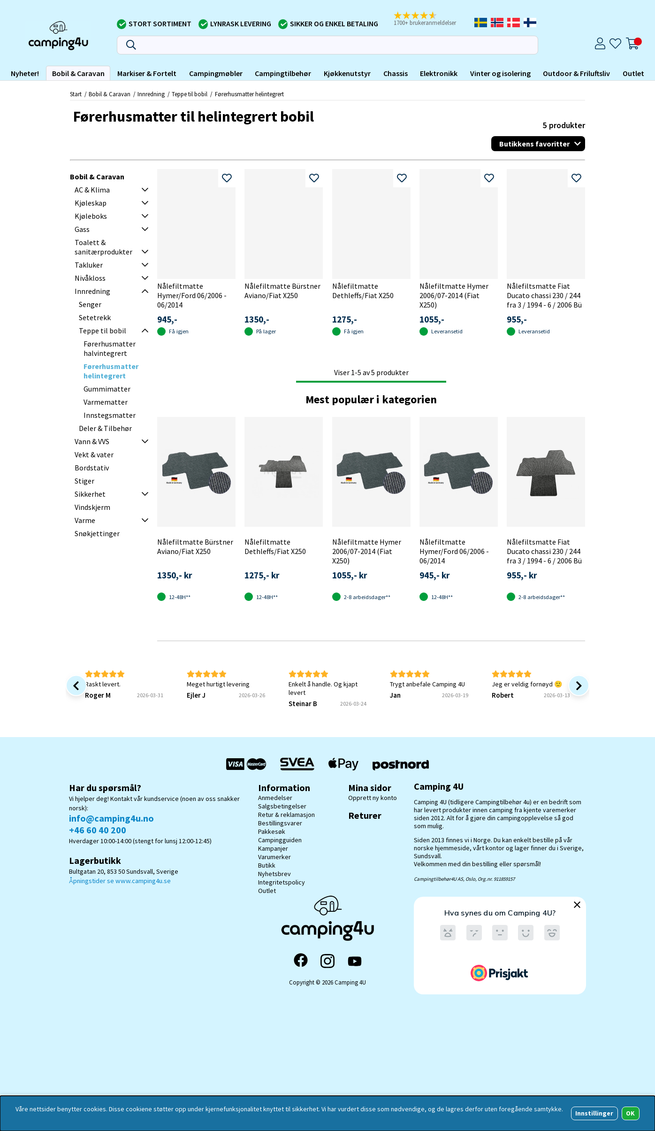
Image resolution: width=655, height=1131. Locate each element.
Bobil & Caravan (78, 73)
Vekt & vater (94, 454)
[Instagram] (327, 961)
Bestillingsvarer (280, 823)
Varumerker (274, 857)
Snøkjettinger (97, 533)
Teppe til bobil (190, 94)
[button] (429, 19)
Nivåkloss (90, 278)
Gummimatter (107, 388)
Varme (85, 520)
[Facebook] (301, 961)
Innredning (151, 94)
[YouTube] (355, 961)
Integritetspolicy (281, 882)
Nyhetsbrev (274, 873)
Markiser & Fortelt (146, 73)
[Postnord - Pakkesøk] (401, 764)
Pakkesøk (271, 831)
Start (76, 94)
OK (630, 1113)
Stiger (84, 480)
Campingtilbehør (283, 73)
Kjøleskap (91, 203)
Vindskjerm (92, 507)
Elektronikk (438, 73)
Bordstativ (92, 467)
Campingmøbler (216, 73)
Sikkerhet (90, 494)
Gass (82, 229)
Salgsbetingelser (282, 806)
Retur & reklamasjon (286, 814)
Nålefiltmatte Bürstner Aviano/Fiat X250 (282, 290)
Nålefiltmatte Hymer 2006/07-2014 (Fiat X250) (453, 295)
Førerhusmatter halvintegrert (110, 348)
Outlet (633, 73)
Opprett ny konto (372, 797)
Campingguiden (280, 840)
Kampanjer (273, 848)
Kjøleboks (91, 216)
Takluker (89, 264)
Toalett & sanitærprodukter (103, 247)
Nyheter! (25, 73)
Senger (90, 304)
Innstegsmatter (110, 415)
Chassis (395, 73)
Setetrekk (95, 317)
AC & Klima (92, 189)
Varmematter (106, 402)
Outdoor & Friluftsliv (576, 73)
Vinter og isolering (500, 73)
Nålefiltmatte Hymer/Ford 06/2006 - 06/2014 (192, 295)
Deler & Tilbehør (105, 428)
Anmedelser (275, 797)
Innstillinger (594, 1113)
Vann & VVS (92, 441)
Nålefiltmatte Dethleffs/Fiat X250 (363, 290)
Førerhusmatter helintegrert (249, 94)
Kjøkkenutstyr (347, 73)
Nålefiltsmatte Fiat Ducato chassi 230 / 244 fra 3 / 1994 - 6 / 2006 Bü (544, 295)
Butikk (266, 865)
